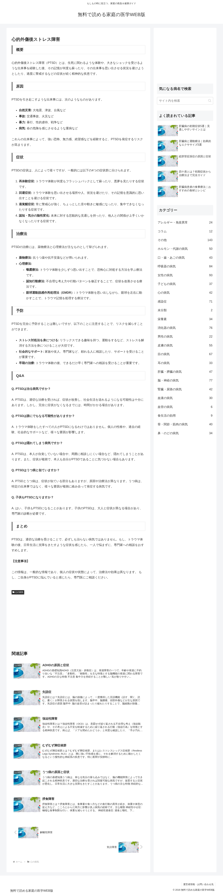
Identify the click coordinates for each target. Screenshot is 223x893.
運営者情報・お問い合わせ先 (198, 882)
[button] (210, 101)
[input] (185, 101)
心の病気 (18, 592)
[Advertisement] (78, 621)
